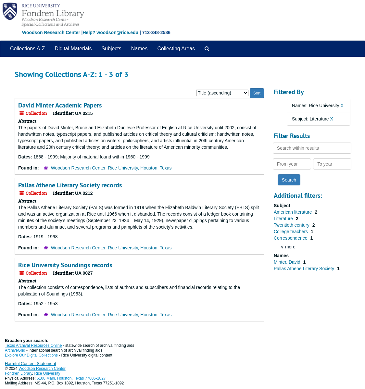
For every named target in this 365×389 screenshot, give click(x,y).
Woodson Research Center (51, 32)
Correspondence (291, 238)
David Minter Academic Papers (60, 105)
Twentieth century (292, 225)
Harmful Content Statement (30, 363)
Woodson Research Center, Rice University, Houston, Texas (111, 167)
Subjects (111, 48)
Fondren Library (18, 373)
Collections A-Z (27, 48)
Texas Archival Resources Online (33, 345)
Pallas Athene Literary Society (304, 268)
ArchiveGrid (15, 350)
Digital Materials (73, 48)
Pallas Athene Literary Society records (70, 185)
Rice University (47, 373)
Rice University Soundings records (65, 265)
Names (139, 48)
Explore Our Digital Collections (31, 355)
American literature (293, 212)
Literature (284, 218)
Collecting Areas (176, 48)
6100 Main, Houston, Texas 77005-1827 (71, 378)
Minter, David (288, 262)
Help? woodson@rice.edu (110, 32)
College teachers (291, 231)
